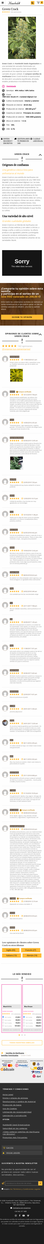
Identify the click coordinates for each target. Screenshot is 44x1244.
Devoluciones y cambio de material (19, 1101)
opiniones (15, 12)
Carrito (40, 2)
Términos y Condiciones (16, 1089)
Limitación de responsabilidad (17, 1112)
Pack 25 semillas (8, 1026)
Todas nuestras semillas (22, 1043)
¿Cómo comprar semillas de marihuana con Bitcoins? (21, 1133)
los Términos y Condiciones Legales (25, 1189)
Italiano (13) (11, 955)
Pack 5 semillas (8, 1020)
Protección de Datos (12, 1105)
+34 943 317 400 (20, 1211)
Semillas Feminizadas (7, 1011)
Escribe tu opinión (22, 317)
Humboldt (14, 3)
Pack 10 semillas (8, 1023)
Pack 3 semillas (8, 1017)
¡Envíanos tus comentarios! (16, 349)
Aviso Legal (8, 1094)
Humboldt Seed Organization (16, 1125)
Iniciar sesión (13, 1153)
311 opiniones (16, 1014)
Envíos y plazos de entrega (15, 1098)
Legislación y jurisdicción (15, 1115)
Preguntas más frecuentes (15, 1137)
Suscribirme (40, 1183)
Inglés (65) (10, 950)
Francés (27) (30, 950)
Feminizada (11, 86)
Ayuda (6, 1119)
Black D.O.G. (7, 1006)
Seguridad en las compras (15, 1128)
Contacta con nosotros (22, 1208)
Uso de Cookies (10, 1108)
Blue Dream (28, 1006)
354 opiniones (36, 1014)
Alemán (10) (32, 955)
